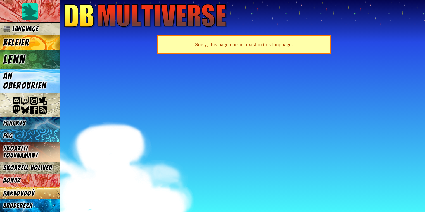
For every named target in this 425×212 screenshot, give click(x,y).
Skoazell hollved (27, 167)
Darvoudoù (19, 193)
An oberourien (24, 80)
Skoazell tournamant (20, 152)
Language (21, 28)
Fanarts (14, 123)
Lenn (14, 59)
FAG (8, 135)
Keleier (16, 42)
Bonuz (12, 180)
